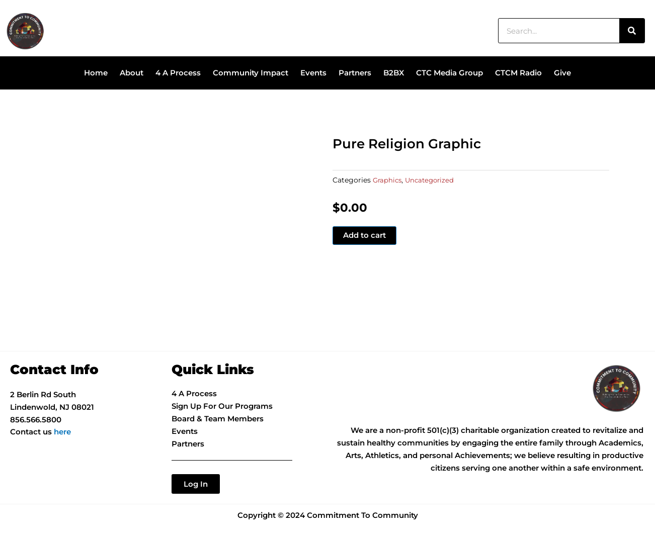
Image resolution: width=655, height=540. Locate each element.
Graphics (388, 180)
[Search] (631, 31)
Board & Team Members (218, 418)
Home (96, 72)
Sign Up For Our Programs (222, 406)
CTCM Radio (518, 72)
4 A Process (178, 72)
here (62, 431)
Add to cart (364, 235)
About (131, 72)
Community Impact (250, 72)
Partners (355, 72)
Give (562, 72)
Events (313, 72)
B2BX (393, 72)
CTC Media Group (449, 72)
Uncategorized (433, 180)
